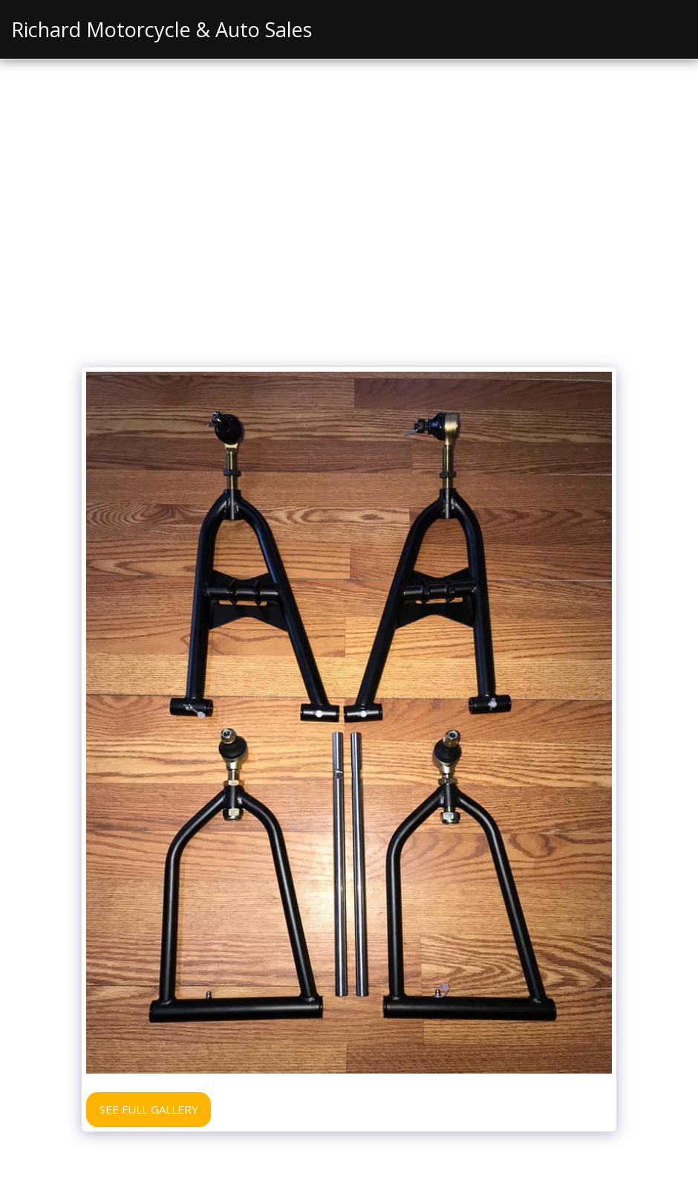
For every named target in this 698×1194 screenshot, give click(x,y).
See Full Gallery (149, 1109)
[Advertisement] (349, 248)
